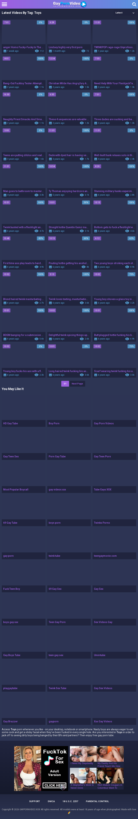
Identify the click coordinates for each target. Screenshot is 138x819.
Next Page (77, 383)
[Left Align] (5, 4)
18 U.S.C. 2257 (70, 801)
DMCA (51, 801)
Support (34, 801)
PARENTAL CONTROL (97, 801)
